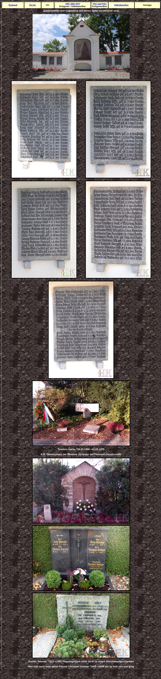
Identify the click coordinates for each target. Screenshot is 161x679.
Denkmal (13, 5)
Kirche (32, 5)
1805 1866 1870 (72, 4)
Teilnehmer (121, 5)
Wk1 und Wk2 (100, 4)
